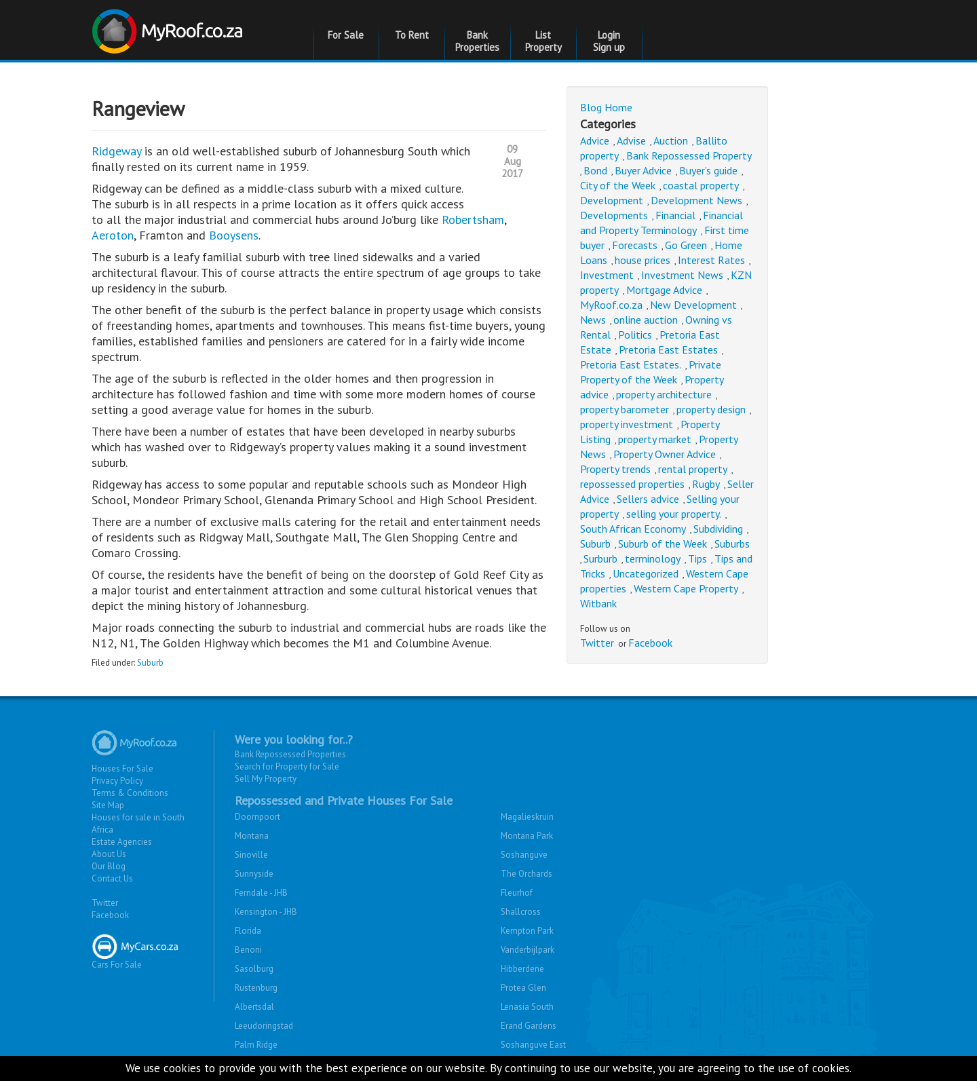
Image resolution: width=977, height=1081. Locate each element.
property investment (626, 424)
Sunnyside (254, 873)
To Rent (412, 35)
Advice (594, 140)
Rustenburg (256, 987)
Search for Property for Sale (287, 766)
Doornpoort (257, 816)
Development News (696, 200)
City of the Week (617, 185)
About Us (109, 854)
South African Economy (633, 528)
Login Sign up (609, 41)
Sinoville (251, 854)
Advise (631, 140)
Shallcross (521, 911)
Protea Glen (523, 987)
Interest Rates (711, 260)
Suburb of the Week (662, 543)
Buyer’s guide (708, 170)
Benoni (248, 949)
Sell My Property (265, 778)
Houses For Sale (122, 768)
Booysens (233, 235)
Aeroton (113, 235)
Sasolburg (254, 968)
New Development (693, 304)
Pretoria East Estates (668, 349)
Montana (252, 835)
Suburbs (732, 543)
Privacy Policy (117, 780)
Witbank (598, 603)
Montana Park (527, 835)
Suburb (150, 662)
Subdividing (718, 528)
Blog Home (606, 107)
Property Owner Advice (664, 454)
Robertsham (473, 219)
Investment (607, 275)
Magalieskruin (527, 816)
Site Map (108, 805)
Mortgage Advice (664, 290)
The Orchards (526, 873)
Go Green (686, 245)
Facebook (650, 642)
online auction (645, 319)
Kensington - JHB (266, 911)
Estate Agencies (122, 842)
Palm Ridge (256, 1044)
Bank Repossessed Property (689, 155)
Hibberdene (522, 968)
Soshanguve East (533, 1044)
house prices (642, 260)
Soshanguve (524, 854)
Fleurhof (517, 892)
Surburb (600, 558)
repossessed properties (632, 484)
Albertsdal (254, 1006)
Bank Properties (477, 41)
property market (654, 439)
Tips (697, 558)
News (593, 319)
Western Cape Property (686, 588)
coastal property (701, 185)
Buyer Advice (643, 170)
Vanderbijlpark (527, 949)
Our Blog (109, 866)
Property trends (615, 469)
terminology (653, 558)
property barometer (624, 409)
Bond (595, 170)
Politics (635, 334)
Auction (670, 140)
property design (711, 409)
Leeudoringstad (264, 1025)
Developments (614, 215)
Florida (248, 930)
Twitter (597, 642)
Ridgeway (118, 151)
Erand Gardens (528, 1025)
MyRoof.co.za (611, 304)
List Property (543, 41)
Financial (675, 215)
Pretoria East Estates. (630, 364)
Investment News (682, 275)
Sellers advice (648, 499)
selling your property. (673, 513)
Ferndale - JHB (261, 892)
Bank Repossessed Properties (290, 754)
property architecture (664, 394)
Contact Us (112, 878)
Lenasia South (527, 1006)
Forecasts (634, 245)
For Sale (346, 35)
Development (611, 200)
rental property (692, 469)
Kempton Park (527, 930)
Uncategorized (645, 573)
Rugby (706, 484)
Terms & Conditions (130, 793)
